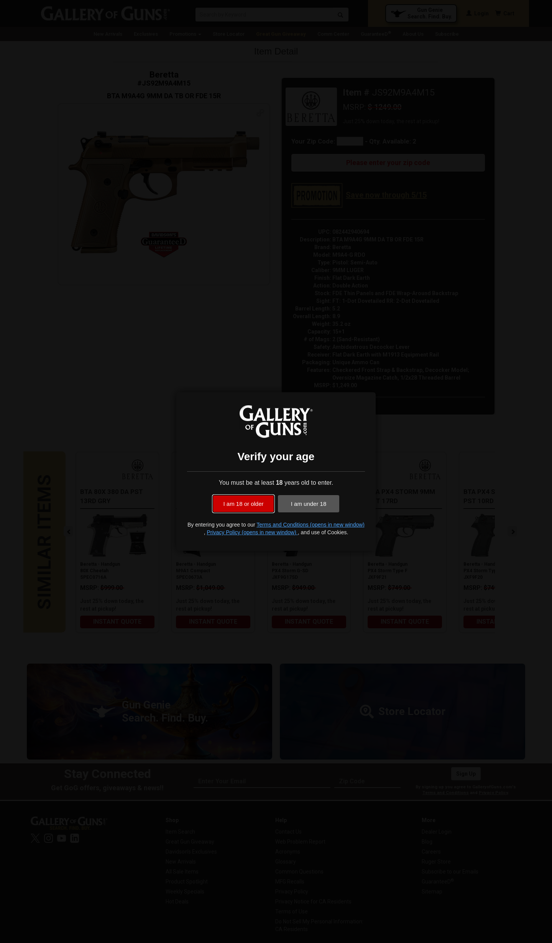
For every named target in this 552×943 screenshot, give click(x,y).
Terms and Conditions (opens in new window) (310, 525)
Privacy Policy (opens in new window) (252, 532)
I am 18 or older (243, 503)
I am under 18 (309, 503)
